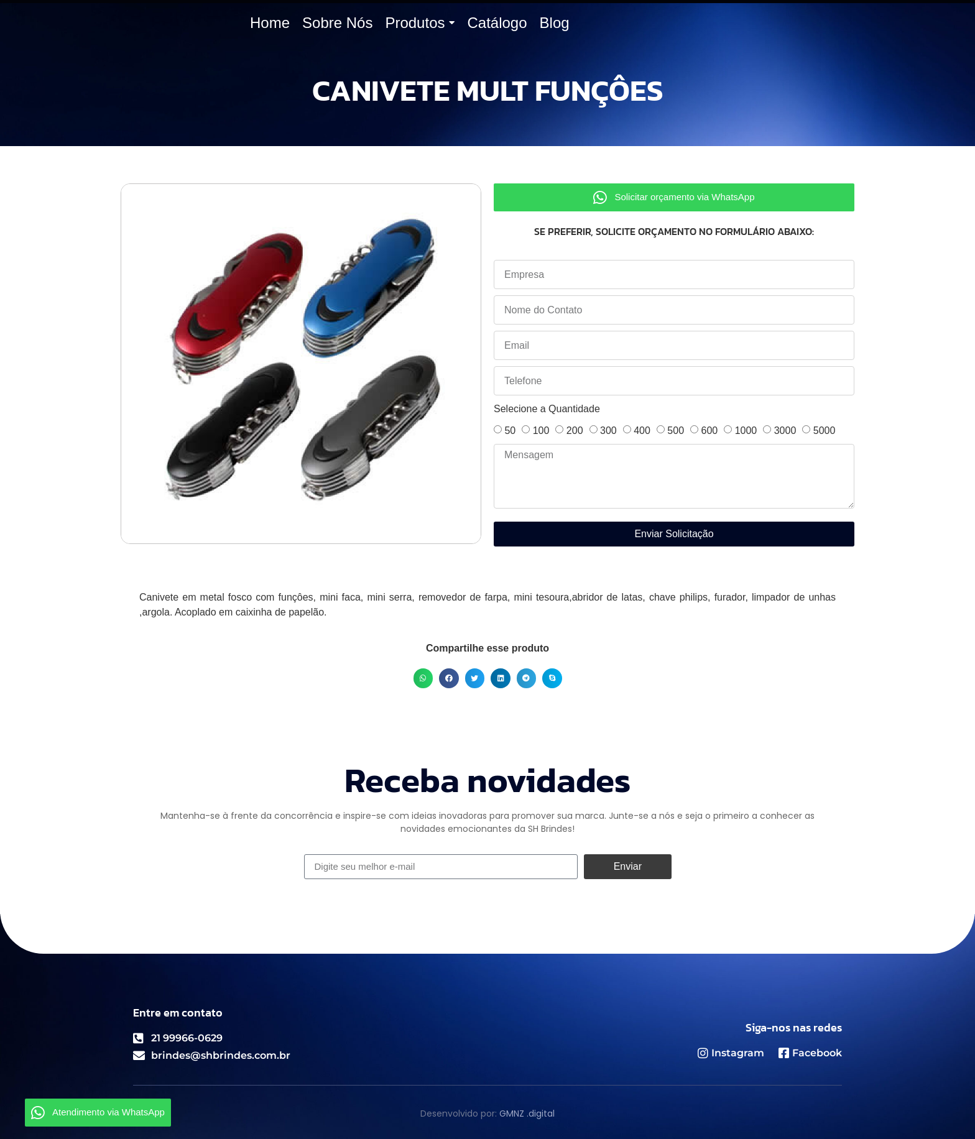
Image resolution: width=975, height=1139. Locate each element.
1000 (746, 430)
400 (642, 430)
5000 (824, 430)
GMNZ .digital (527, 1113)
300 (608, 430)
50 (509, 430)
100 (541, 430)
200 (574, 430)
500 (675, 430)
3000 (785, 430)
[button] (423, 678)
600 (709, 430)
